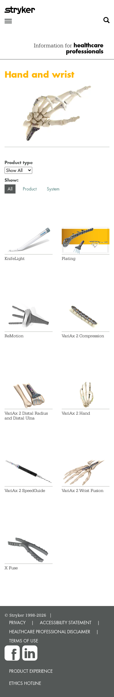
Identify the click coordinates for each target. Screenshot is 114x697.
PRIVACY (17, 622)
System (53, 189)
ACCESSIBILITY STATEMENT (66, 622)
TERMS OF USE (23, 641)
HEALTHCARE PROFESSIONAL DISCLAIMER (49, 632)
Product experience (31, 671)
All (10, 189)
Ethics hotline (25, 683)
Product (29, 189)
